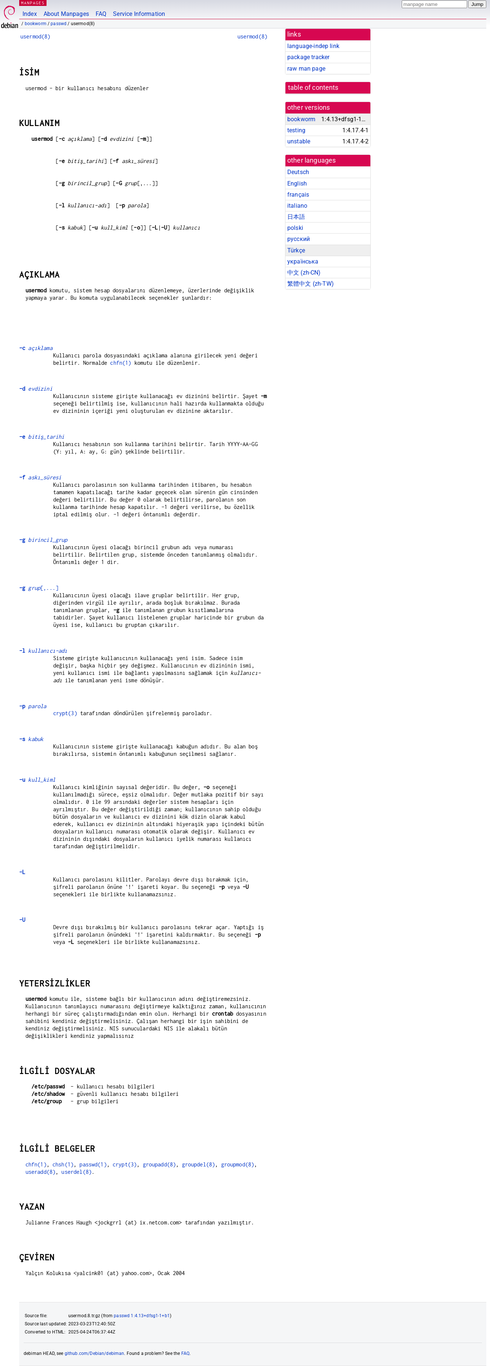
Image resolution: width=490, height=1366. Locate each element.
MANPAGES (33, 2)
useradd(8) (40, 1172)
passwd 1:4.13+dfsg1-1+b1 (142, 1315)
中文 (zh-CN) (304, 272)
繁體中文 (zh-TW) (310, 283)
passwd (58, 23)
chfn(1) (120, 363)
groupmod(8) (237, 1164)
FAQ (101, 13)
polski (295, 227)
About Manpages (66, 13)
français (298, 194)
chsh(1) (62, 1164)
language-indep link (313, 46)
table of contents (313, 87)
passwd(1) (92, 1164)
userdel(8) (76, 1172)
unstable (298, 141)
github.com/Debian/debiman (94, 1353)
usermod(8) (35, 36)
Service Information (139, 13)
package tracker (308, 57)
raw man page (306, 68)
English (297, 183)
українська (303, 261)
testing (296, 130)
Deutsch (298, 172)
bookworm (36, 23)
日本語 (296, 216)
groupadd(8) (159, 1164)
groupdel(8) (198, 1164)
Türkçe (296, 250)
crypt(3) (65, 713)
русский (298, 238)
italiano (297, 205)
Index (30, 13)
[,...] (38, 588)
